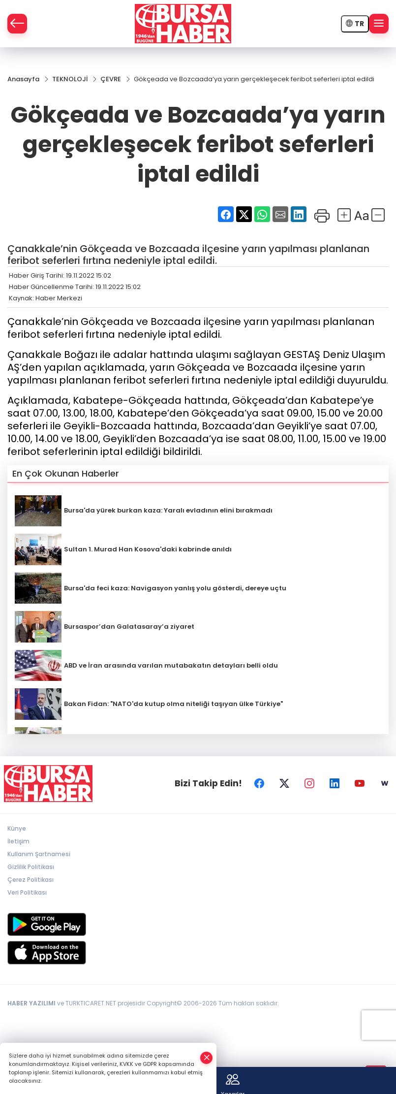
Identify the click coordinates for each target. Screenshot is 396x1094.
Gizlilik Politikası (30, 867)
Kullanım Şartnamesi (38, 854)
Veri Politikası (27, 892)
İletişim (18, 841)
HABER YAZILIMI (31, 1003)
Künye (16, 828)
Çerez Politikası (30, 879)
